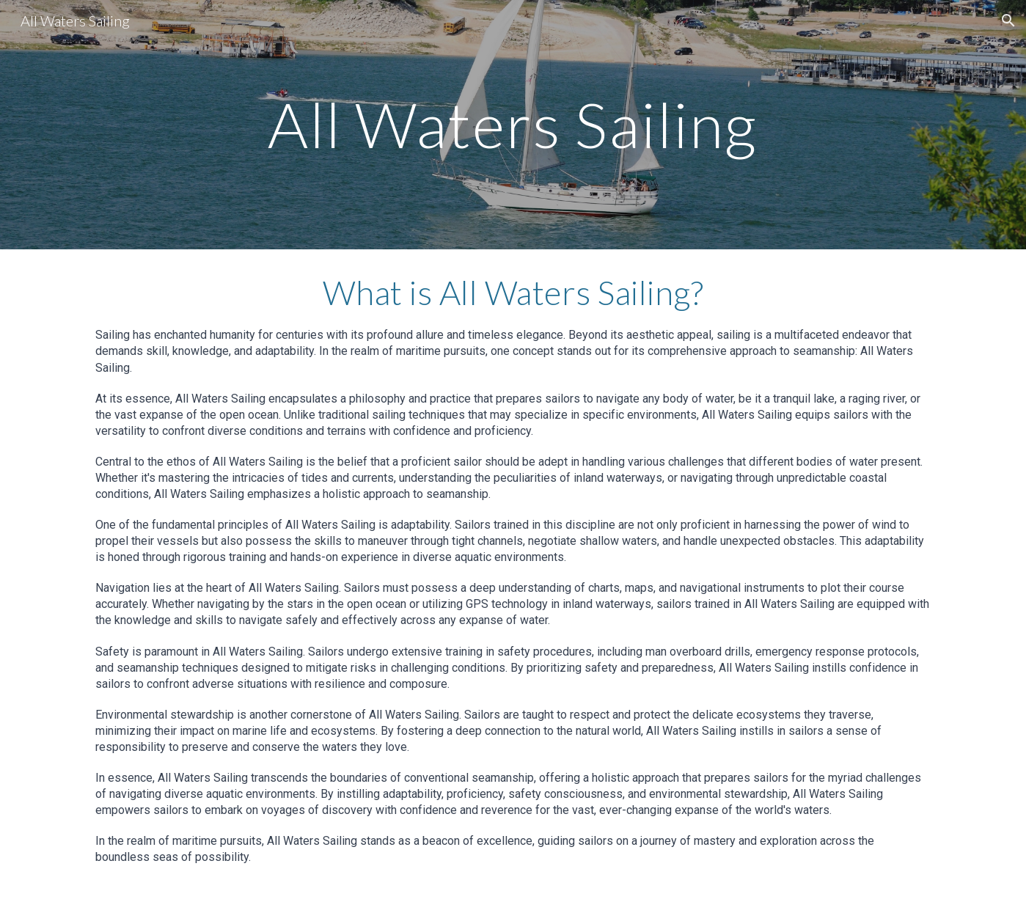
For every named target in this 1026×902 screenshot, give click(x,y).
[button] (1008, 20)
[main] (513, 124)
